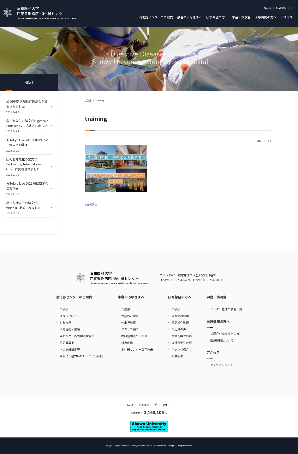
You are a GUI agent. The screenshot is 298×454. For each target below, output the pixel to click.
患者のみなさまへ (189, 17)
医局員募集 (67, 342)
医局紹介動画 (180, 322)
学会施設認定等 (70, 349)
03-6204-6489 (180, 280)
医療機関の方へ (265, 17)
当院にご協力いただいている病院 (81, 356)
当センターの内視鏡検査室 (77, 336)
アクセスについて (221, 365)
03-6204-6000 (212, 280)
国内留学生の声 (182, 336)
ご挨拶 (64, 309)
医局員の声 (179, 329)
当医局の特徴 (180, 316)
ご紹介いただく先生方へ (226, 333)
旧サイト (168, 404)
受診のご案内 (130, 316)
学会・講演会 (241, 17)
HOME (88, 100)
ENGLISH (281, 8)
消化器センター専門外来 (137, 349)
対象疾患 (65, 322)
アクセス (287, 17)
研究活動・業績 (70, 329)
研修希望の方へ (217, 17)
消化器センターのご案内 (156, 17)
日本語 (267, 8)
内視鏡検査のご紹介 (134, 336)
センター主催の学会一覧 (226, 309)
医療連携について (221, 340)
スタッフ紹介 (68, 316)
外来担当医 (128, 322)
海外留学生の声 (182, 342)
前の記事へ (92, 204)
